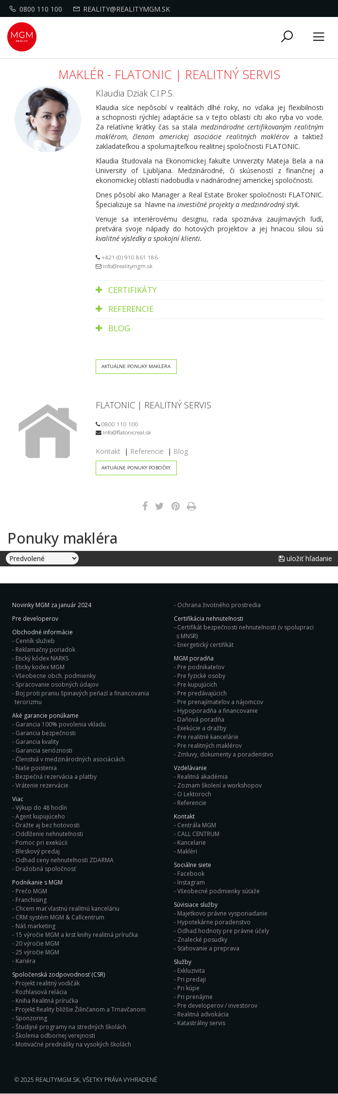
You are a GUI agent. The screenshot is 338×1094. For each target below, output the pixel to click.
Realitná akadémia (202, 776)
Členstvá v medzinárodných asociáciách (70, 759)
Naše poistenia (36, 768)
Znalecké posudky (202, 939)
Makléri (187, 851)
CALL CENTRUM (198, 834)
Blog (113, 328)
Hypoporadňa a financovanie (217, 711)
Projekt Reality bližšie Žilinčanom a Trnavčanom (81, 1009)
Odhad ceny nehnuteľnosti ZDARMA (65, 860)
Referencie (124, 308)
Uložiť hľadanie (305, 558)
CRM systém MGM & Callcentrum (60, 917)
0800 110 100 (37, 9)
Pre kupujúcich (197, 684)
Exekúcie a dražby (201, 728)
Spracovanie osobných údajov (57, 684)
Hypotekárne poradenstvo (214, 922)
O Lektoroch (194, 794)
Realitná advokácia (203, 1014)
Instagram (191, 882)
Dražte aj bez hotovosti (48, 825)
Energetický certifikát (205, 645)
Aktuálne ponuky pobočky (136, 468)
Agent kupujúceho (40, 816)
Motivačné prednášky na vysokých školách (73, 1044)
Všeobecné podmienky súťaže (218, 891)
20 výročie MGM (37, 943)
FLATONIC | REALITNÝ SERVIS (153, 405)
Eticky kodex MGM (40, 667)
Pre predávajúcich (202, 693)
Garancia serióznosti (44, 750)
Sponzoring (31, 1018)
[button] (287, 37)
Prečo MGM (31, 891)
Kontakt (108, 451)
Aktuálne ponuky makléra (136, 366)
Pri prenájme (195, 997)
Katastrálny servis (201, 1023)
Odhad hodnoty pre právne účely (223, 931)
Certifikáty (126, 289)
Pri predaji (191, 979)
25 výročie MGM (37, 952)
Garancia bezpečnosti (46, 733)
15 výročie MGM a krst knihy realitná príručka (77, 935)
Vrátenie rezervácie (42, 785)
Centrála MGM (196, 825)
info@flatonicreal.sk (123, 432)
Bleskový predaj (38, 851)
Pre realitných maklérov (209, 745)
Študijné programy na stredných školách (71, 1027)
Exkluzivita (191, 970)
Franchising (31, 900)
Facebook (190, 873)
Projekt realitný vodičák (48, 983)
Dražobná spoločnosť (46, 869)
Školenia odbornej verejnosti (55, 1035)
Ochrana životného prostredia (219, 605)
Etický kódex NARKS (42, 658)
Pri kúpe (188, 988)
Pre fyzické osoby (201, 676)
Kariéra (25, 961)
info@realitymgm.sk (124, 266)
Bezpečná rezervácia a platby (56, 776)
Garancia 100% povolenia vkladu (61, 724)
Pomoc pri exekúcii (42, 842)
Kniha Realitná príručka (47, 1001)
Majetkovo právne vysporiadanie (222, 913)
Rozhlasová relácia (41, 992)
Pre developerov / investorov (217, 1005)
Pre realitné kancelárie (207, 737)
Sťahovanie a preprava (208, 948)
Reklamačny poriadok (45, 649)
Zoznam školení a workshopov (219, 785)
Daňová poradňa (200, 719)
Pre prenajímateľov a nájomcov (220, 702)
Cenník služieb (35, 641)
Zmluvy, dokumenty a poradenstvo (225, 754)
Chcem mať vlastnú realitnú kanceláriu (67, 908)
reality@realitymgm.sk (122, 9)
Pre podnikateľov (200, 667)
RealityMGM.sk (57, 1080)
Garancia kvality (37, 742)
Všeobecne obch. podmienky (56, 676)
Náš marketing (35, 926)
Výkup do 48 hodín (41, 808)
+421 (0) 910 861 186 (127, 257)
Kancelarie (191, 842)
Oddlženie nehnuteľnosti (49, 834)
